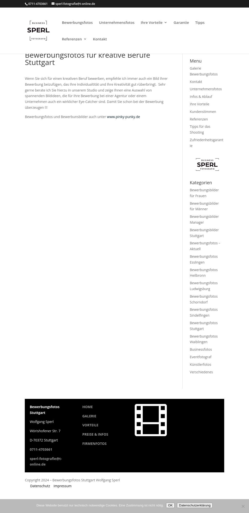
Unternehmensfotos (116, 23)
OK (170, 505)
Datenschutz (40, 486)
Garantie (181, 23)
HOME (87, 406)
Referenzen (72, 39)
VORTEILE (90, 425)
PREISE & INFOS (95, 434)
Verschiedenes (201, 372)
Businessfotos (201, 349)
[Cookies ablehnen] (242, 506)
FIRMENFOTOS (94, 443)
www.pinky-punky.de (123, 116)
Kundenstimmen (203, 111)
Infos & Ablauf (201, 96)
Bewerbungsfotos (77, 23)
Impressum (62, 486)
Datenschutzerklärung (195, 505)
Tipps (200, 23)
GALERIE (89, 416)
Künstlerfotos (200, 364)
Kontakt (100, 39)
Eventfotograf (201, 357)
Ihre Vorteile (152, 23)
